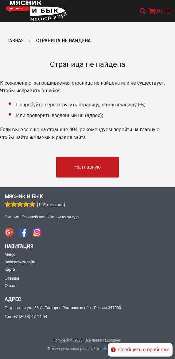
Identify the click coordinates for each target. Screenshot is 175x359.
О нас (10, 285)
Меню (10, 254)
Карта (10, 269)
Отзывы (12, 278)
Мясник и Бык (24, 197)
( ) (155, 11)
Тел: (26, 316)
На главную (87, 167)
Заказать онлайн (20, 262)
